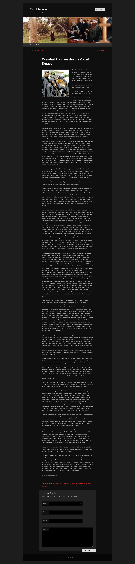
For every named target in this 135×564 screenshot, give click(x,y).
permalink (44, 486)
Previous (97, 50)
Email (44, 512)
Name (44, 503)
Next (103, 50)
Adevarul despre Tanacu (59, 483)
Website (45, 520)
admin (83, 485)
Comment (45, 529)
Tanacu (79, 485)
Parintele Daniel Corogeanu (61, 485)
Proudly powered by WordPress (67, 558)
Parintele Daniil (72, 485)
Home (31, 44)
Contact (38, 44)
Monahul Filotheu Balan (48, 485)
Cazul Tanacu (38, 9)
